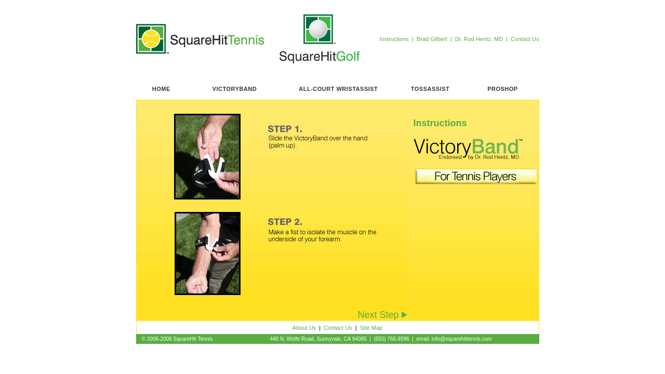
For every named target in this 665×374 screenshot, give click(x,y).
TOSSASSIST (430, 89)
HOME (161, 89)
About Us (304, 328)
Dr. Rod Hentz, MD (479, 39)
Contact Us (525, 39)
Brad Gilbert (433, 39)
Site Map (371, 328)
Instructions (394, 39)
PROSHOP (502, 89)
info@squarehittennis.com (462, 339)
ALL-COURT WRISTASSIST (338, 89)
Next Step (381, 315)
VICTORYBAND (234, 89)
